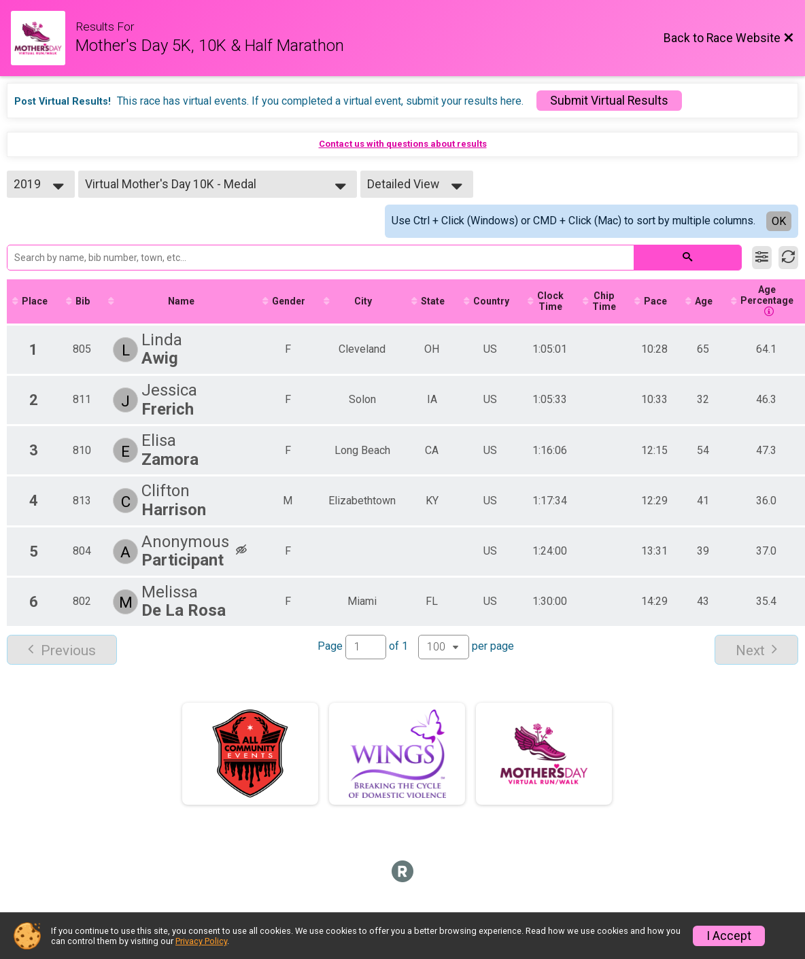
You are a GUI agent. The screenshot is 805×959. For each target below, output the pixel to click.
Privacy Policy (201, 941)
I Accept (728, 936)
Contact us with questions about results (403, 144)
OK (779, 221)
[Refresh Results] (788, 257)
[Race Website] (43, 38)
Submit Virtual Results (609, 100)
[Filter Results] (762, 257)
